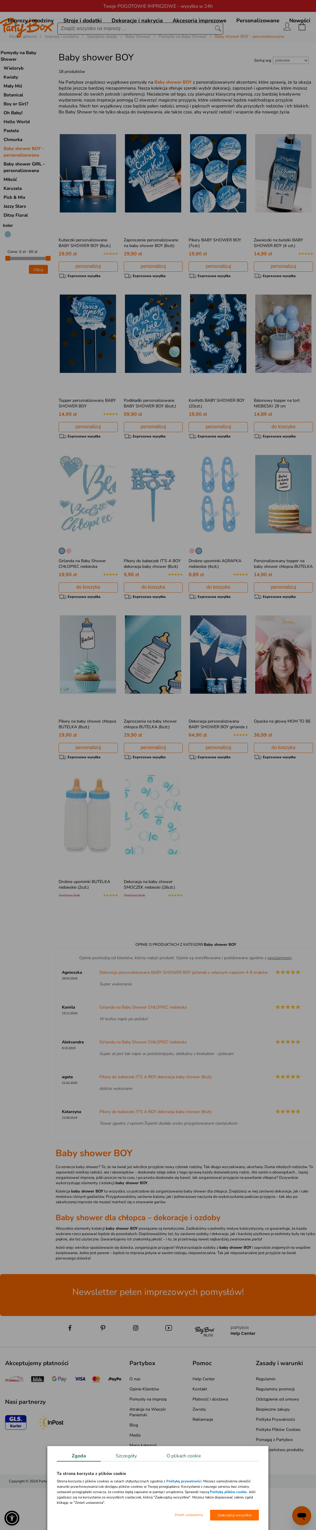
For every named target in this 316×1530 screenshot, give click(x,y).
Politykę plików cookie (228, 1492)
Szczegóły (126, 1456)
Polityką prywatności (183, 1481)
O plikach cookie (184, 1456)
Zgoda (79, 1456)
